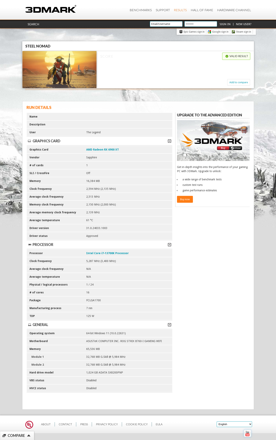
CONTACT (65, 424)
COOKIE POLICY (137, 424)
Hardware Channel (234, 10)
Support (163, 10)
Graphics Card (99, 141)
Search (33, 24)
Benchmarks (141, 10)
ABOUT (46, 424)
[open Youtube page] (247, 437)
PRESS (84, 424)
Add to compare (238, 82)
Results (180, 10)
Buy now (185, 199)
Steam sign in (243, 31)
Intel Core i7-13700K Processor (107, 253)
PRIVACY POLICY (107, 424)
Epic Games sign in (194, 31)
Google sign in (220, 31)
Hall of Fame (202, 10)
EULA (159, 424)
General (99, 324)
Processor (99, 244)
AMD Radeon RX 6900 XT (102, 149)
